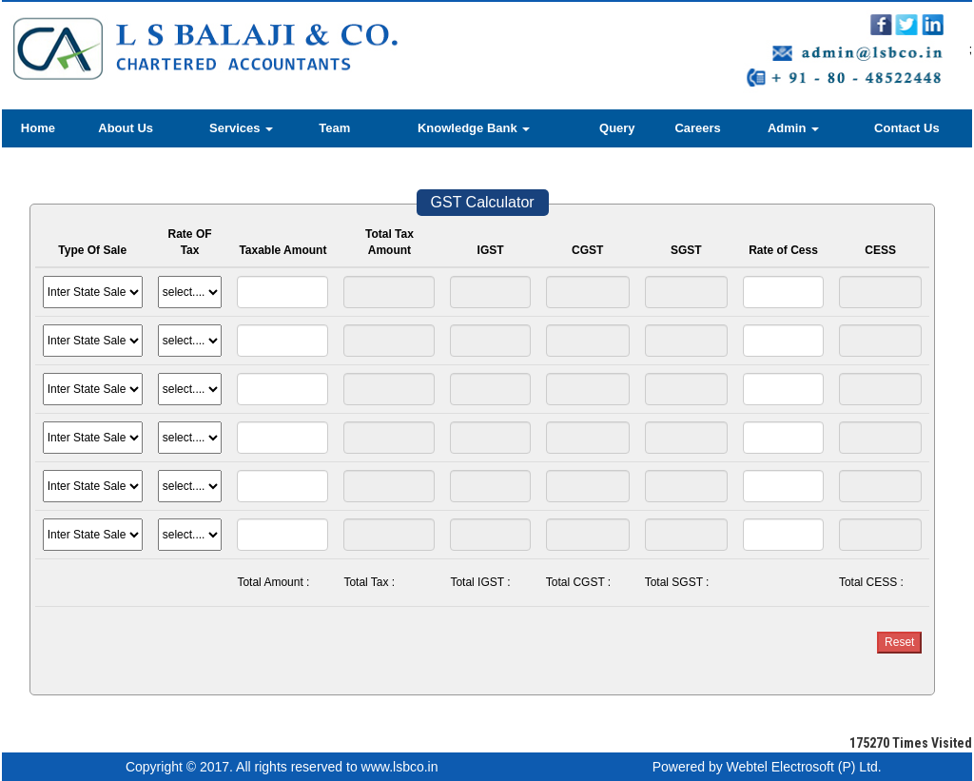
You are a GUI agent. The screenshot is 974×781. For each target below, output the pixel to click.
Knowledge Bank (474, 128)
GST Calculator (483, 202)
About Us (125, 128)
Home (38, 128)
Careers (697, 128)
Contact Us (907, 128)
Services (241, 128)
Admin (793, 128)
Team (334, 128)
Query (617, 128)
